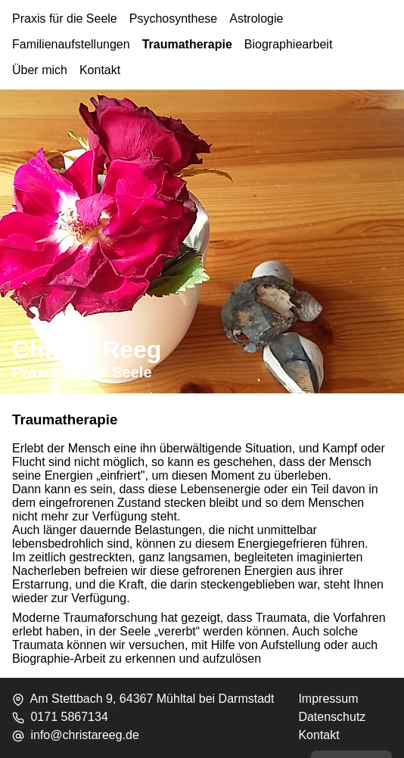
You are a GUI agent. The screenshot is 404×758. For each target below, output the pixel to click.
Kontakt (99, 70)
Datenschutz (331, 716)
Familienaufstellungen (71, 44)
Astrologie (256, 18)
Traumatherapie (187, 44)
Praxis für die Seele (64, 18)
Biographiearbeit (288, 44)
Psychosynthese (173, 18)
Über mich (39, 70)
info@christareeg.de (84, 734)
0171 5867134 (68, 716)
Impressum (328, 698)
